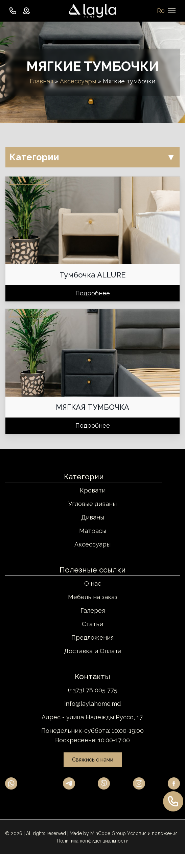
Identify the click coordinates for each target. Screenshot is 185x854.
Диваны (92, 517)
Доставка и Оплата (92, 651)
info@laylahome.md (92, 703)
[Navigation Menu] (172, 10)
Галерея (92, 610)
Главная (41, 81)
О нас (92, 583)
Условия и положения (152, 833)
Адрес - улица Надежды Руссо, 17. (92, 717)
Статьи (92, 624)
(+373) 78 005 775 (92, 690)
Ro (161, 10)
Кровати (93, 490)
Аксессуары (78, 81)
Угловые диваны (92, 503)
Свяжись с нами (92, 759)
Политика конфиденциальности (93, 841)
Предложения (92, 637)
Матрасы (92, 530)
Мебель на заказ (92, 597)
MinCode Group (108, 833)
